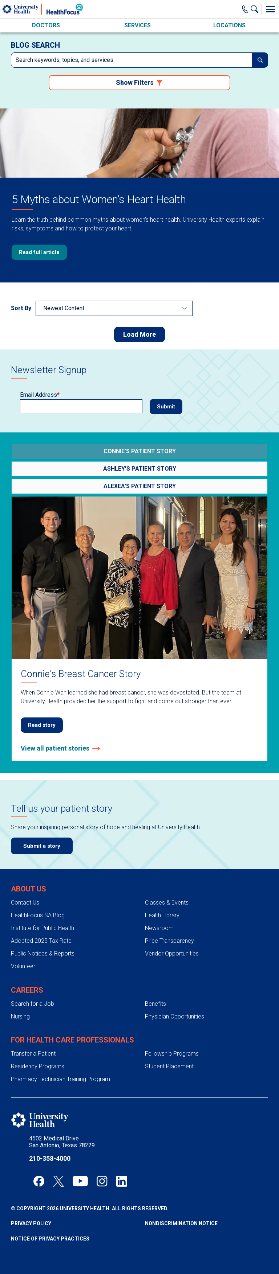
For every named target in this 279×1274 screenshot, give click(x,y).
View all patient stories (55, 748)
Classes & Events (167, 902)
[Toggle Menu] (270, 9)
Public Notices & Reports (42, 953)
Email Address (38, 395)
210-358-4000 (49, 1158)
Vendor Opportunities (172, 953)
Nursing (20, 1016)
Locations (229, 25)
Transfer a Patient (33, 1053)
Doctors (46, 25)
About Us (28, 889)
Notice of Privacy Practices (50, 1239)
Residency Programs (37, 1066)
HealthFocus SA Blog (38, 915)
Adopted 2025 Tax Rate (41, 940)
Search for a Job (32, 1003)
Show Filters (135, 82)
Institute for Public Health (42, 928)
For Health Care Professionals (72, 1040)
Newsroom (159, 928)
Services (137, 25)
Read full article (39, 252)
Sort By (21, 308)
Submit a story (41, 846)
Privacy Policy (31, 1223)
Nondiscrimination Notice (181, 1223)
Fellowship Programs (172, 1053)
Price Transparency (169, 940)
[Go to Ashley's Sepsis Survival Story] (139, 469)
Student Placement (169, 1066)
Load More (139, 334)
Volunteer (23, 966)
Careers (27, 990)
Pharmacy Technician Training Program (60, 1079)
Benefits (155, 1003)
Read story (42, 725)
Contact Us (25, 902)
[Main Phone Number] (245, 9)
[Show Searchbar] (256, 9)
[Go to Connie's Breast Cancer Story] (139, 451)
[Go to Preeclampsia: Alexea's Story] (139, 486)
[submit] (260, 60)
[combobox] (131, 60)
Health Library (162, 915)
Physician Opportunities (174, 1016)
